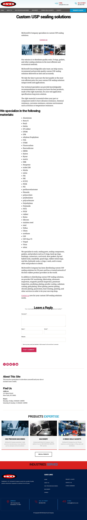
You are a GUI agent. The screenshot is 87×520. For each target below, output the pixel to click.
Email (46, 329)
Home (2, 10)
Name (23, 329)
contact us (69, 482)
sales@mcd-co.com (64, 5)
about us (46, 482)
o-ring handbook (70, 486)
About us (9, 10)
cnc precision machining (51, 486)
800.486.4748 (81, 5)
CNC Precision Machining (22, 10)
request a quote (70, 479)
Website (23, 336)
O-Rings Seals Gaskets (47, 10)
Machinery (35, 10)
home (45, 479)
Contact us (43, 40)
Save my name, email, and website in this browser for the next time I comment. (41, 344)
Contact (59, 10)
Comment (24, 314)
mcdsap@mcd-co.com (72, 503)
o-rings (46, 492)
